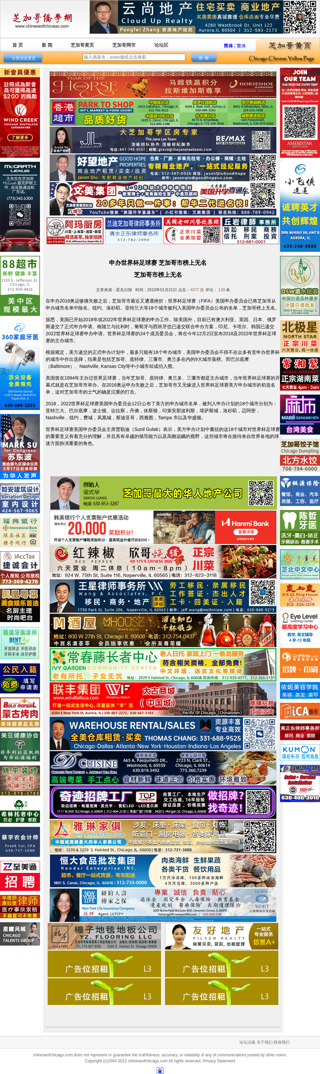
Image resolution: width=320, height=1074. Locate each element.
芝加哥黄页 (82, 45)
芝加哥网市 (124, 45)
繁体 (241, 45)
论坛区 (161, 45)
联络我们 (282, 1042)
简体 (228, 45)
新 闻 (47, 45)
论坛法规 (247, 1042)
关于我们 (265, 1042)
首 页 (17, 45)
